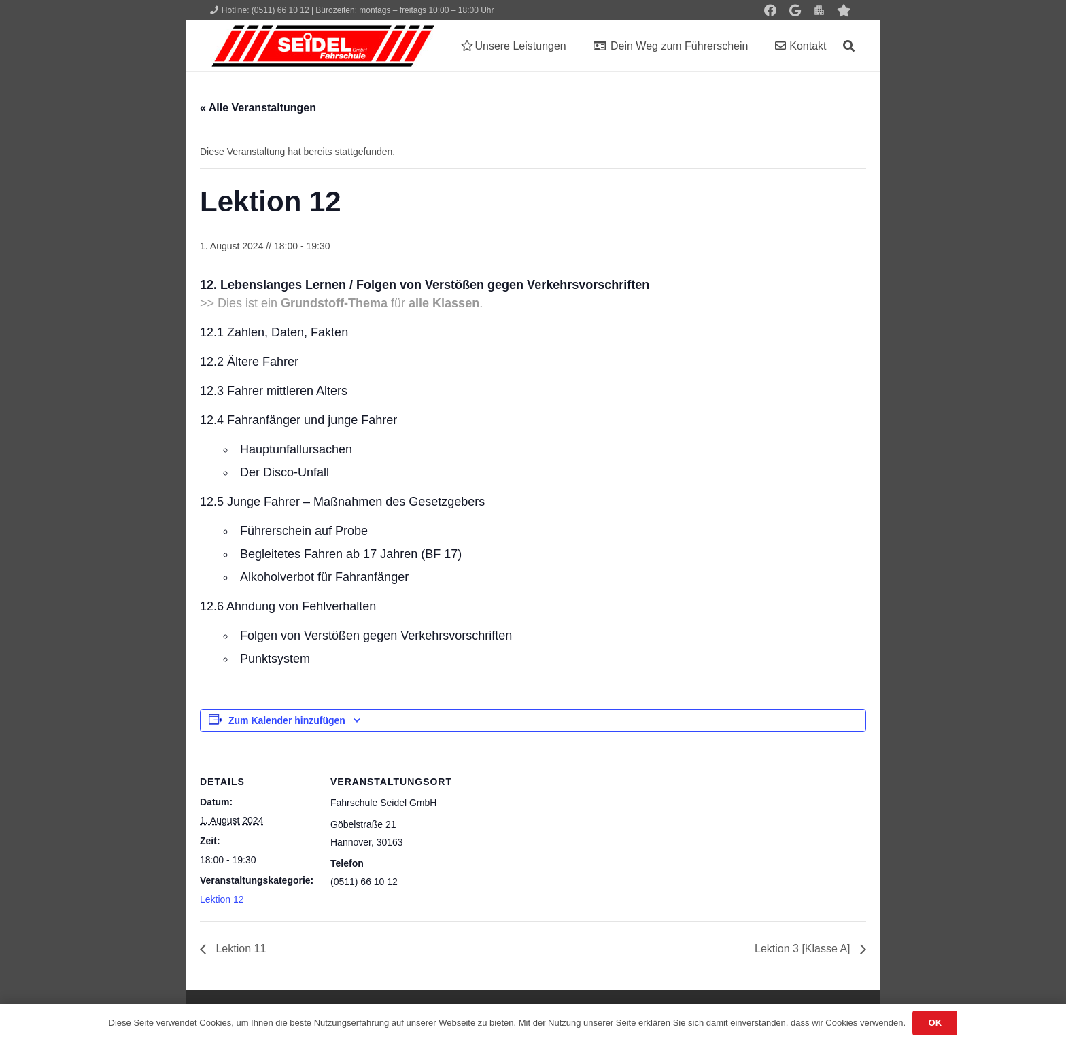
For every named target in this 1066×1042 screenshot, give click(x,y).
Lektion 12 (222, 899)
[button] (848, 46)
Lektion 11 (239, 948)
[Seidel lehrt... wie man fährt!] (323, 46)
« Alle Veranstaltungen (258, 108)
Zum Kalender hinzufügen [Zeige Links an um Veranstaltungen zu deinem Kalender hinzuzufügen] (286, 720)
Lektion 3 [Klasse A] (804, 948)
